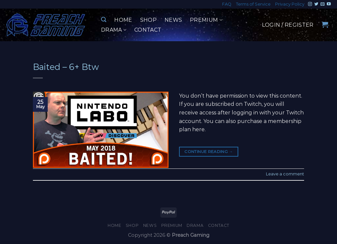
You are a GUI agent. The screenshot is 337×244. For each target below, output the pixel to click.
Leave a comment (285, 173)
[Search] (103, 19)
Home (123, 20)
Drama (113, 30)
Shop (148, 20)
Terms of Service (253, 4)
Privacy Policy (289, 4)
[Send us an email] (322, 4)
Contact (147, 30)
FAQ (226, 4)
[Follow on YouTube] (329, 4)
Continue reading (208, 151)
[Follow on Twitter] (316, 4)
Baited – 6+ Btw (66, 67)
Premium (206, 20)
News (173, 20)
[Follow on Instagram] (310, 4)
